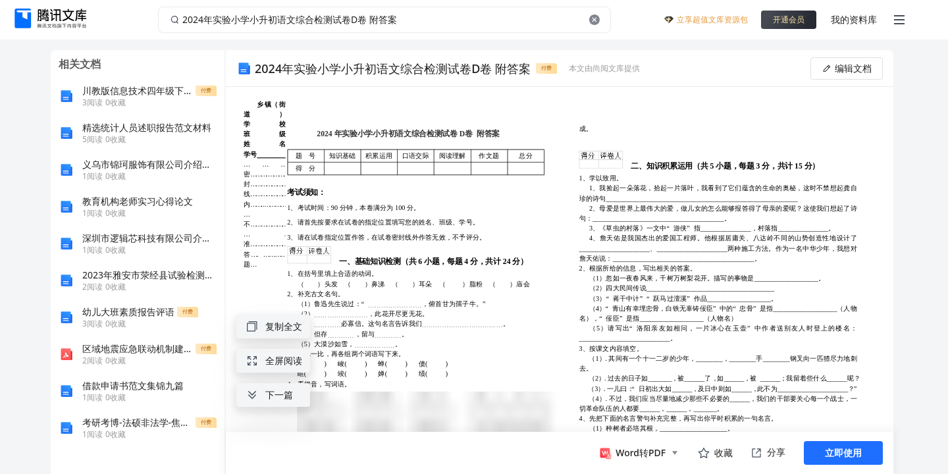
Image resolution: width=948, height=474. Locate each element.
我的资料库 (854, 19)
